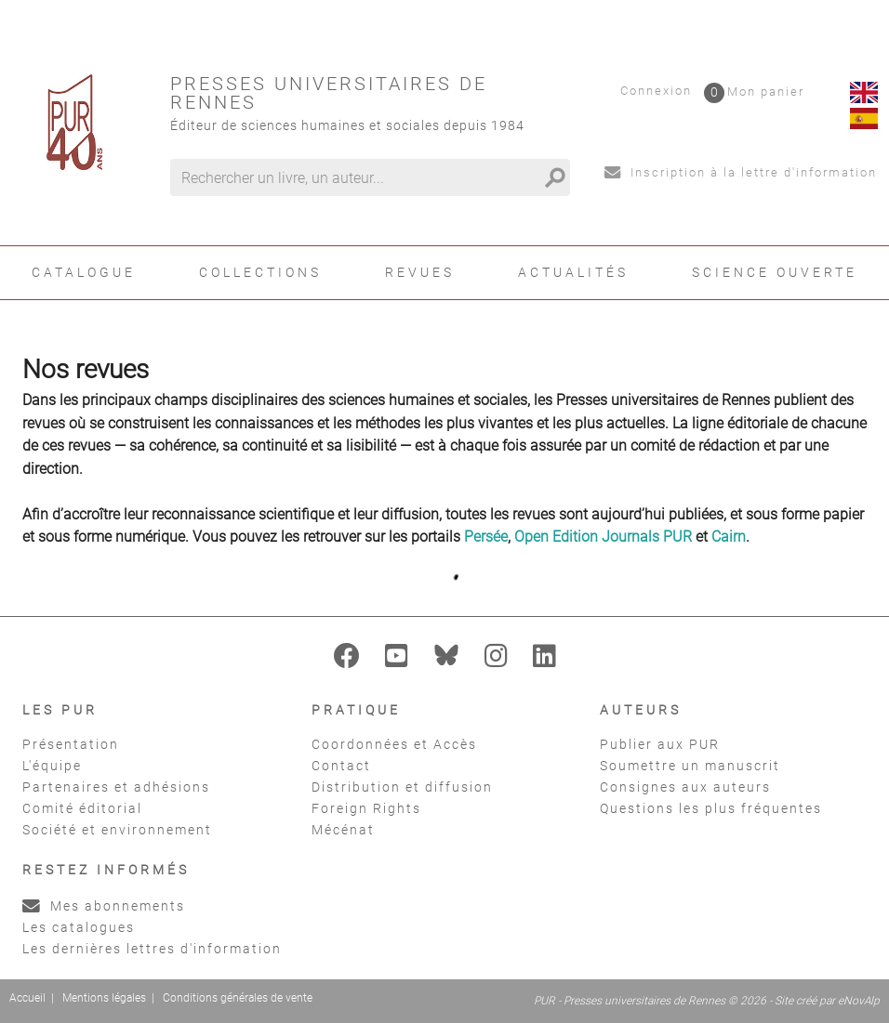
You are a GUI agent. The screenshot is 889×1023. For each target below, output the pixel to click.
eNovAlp (859, 1000)
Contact (341, 765)
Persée (486, 536)
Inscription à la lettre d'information (740, 172)
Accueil (27, 997)
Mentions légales (104, 997)
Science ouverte (774, 272)
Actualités (573, 272)
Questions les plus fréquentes (711, 808)
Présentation (70, 744)
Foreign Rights (366, 808)
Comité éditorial (82, 808)
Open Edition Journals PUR (603, 536)
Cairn (728, 536)
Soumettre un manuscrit (690, 765)
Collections (260, 272)
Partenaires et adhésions (116, 787)
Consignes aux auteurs (685, 787)
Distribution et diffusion (402, 787)
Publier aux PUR (660, 744)
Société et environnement (117, 829)
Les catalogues (78, 927)
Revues (420, 272)
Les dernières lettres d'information (152, 948)
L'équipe (52, 765)
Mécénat (343, 829)
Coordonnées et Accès (394, 744)
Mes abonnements (103, 905)
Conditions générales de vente (237, 997)
